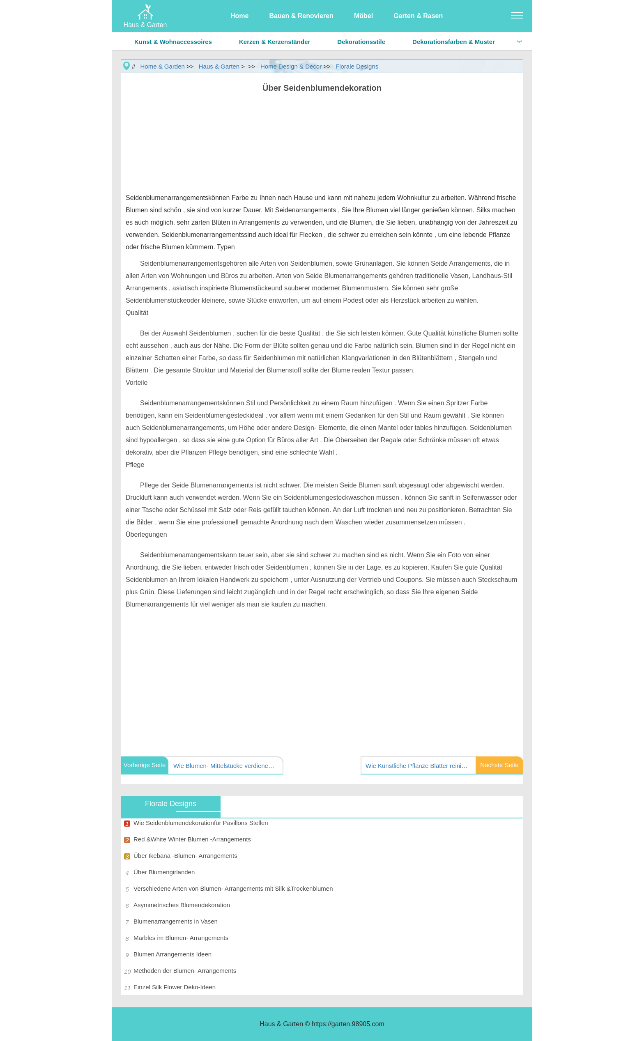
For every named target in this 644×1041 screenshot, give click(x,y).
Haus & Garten (219, 66)
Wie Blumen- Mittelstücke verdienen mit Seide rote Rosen (224, 765)
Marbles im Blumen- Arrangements (180, 937)
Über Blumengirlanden (164, 872)
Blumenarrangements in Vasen (175, 921)
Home (239, 15)
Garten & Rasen (418, 15)
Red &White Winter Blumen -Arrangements (192, 839)
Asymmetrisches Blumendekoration (181, 904)
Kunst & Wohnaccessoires (173, 41)
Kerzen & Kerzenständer (274, 41)
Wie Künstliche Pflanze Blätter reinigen (417, 765)
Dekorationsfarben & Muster (453, 41)
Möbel (363, 15)
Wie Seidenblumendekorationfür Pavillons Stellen (200, 822)
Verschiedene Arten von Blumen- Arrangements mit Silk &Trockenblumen (233, 888)
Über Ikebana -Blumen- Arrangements (185, 855)
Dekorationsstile (361, 41)
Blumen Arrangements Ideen (172, 954)
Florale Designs (357, 66)
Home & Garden (162, 66)
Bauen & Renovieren (301, 15)
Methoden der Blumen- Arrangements (184, 970)
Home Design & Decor (291, 66)
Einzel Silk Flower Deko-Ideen (174, 987)
